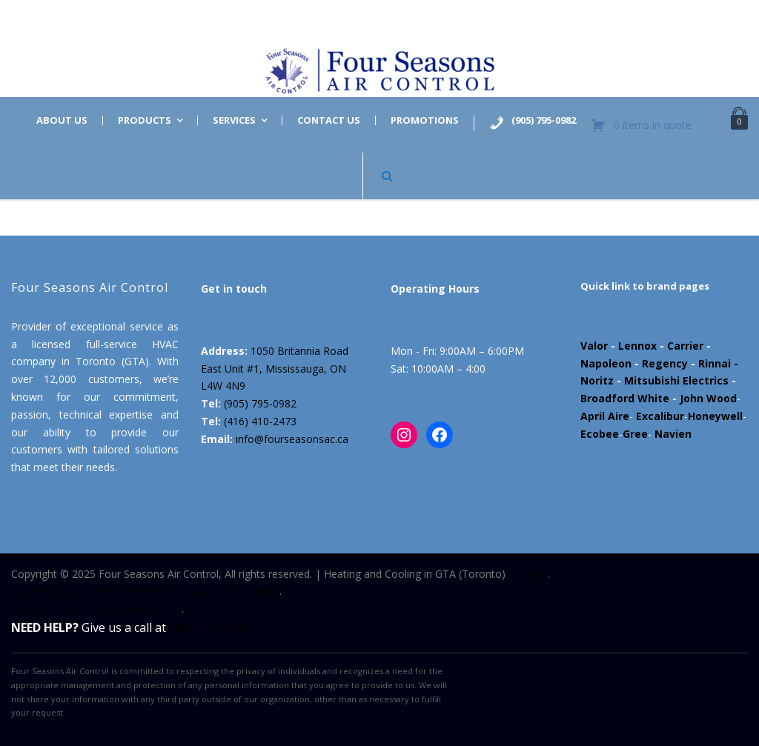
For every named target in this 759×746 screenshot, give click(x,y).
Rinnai (714, 363)
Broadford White (624, 398)
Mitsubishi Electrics (676, 380)
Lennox (637, 346)
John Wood (708, 398)
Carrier (685, 346)
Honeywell (715, 416)
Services (234, 120)
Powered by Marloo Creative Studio (96, 609)
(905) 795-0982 (260, 403)
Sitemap (528, 574)
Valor (594, 346)
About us (61, 120)
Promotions (425, 120)
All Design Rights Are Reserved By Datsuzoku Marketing (145, 591)
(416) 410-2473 (260, 421)
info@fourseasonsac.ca (292, 439)
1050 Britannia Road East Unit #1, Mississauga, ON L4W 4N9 (274, 368)
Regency (665, 363)
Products (144, 120)
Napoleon (606, 363)
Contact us (328, 120)
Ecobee (599, 434)
